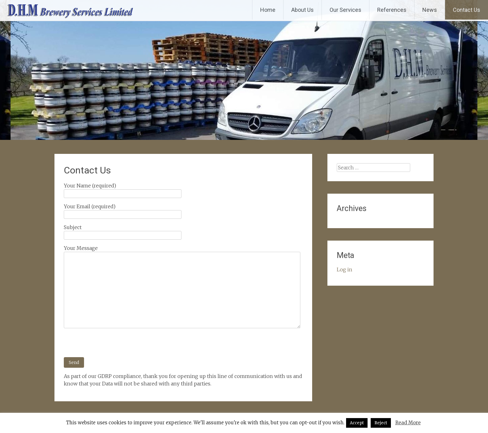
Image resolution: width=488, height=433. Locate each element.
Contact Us (466, 10)
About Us (302, 10)
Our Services (345, 10)
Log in (344, 269)
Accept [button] (357, 423)
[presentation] (111, 345)
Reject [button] (380, 423)
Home (267, 10)
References (391, 10)
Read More (408, 423)
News (429, 10)
